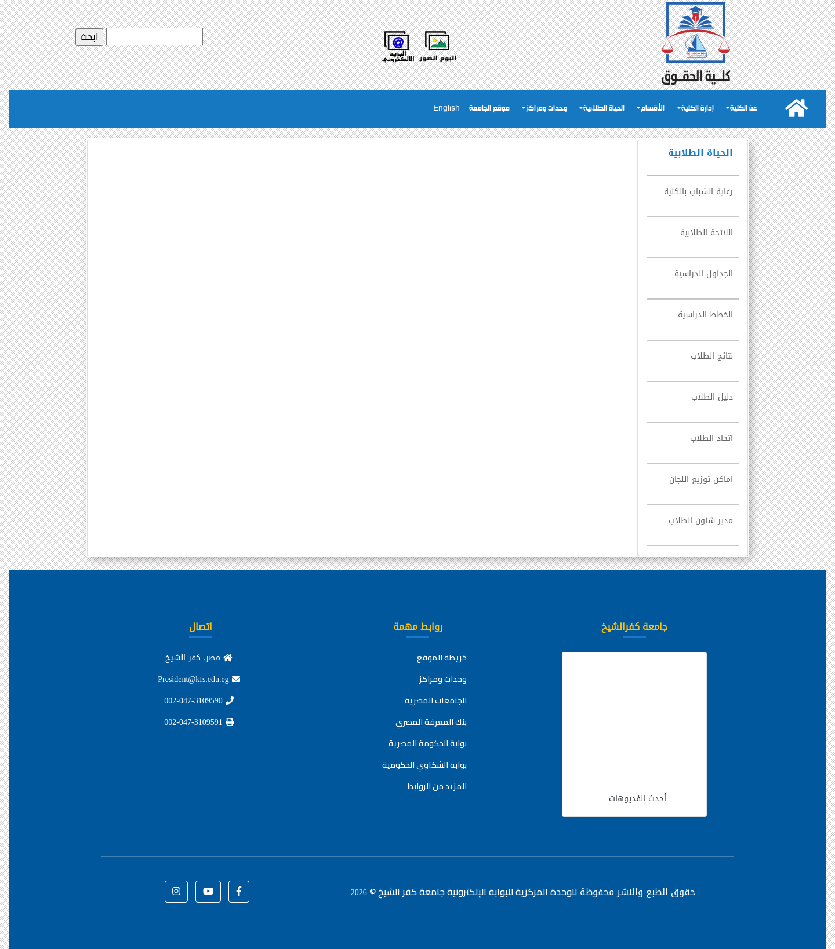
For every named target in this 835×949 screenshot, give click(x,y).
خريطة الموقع (442, 657)
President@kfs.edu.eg (199, 679)
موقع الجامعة (489, 108)
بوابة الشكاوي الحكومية (424, 764)
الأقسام (653, 108)
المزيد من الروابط (437, 786)
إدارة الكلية (697, 108)
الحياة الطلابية (604, 108)
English (446, 108)
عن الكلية (743, 108)
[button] (238, 892)
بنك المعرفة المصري (431, 721)
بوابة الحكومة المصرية (428, 743)
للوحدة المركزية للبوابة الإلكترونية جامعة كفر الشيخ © (464, 891)
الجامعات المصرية (436, 700)
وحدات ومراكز (546, 108)
